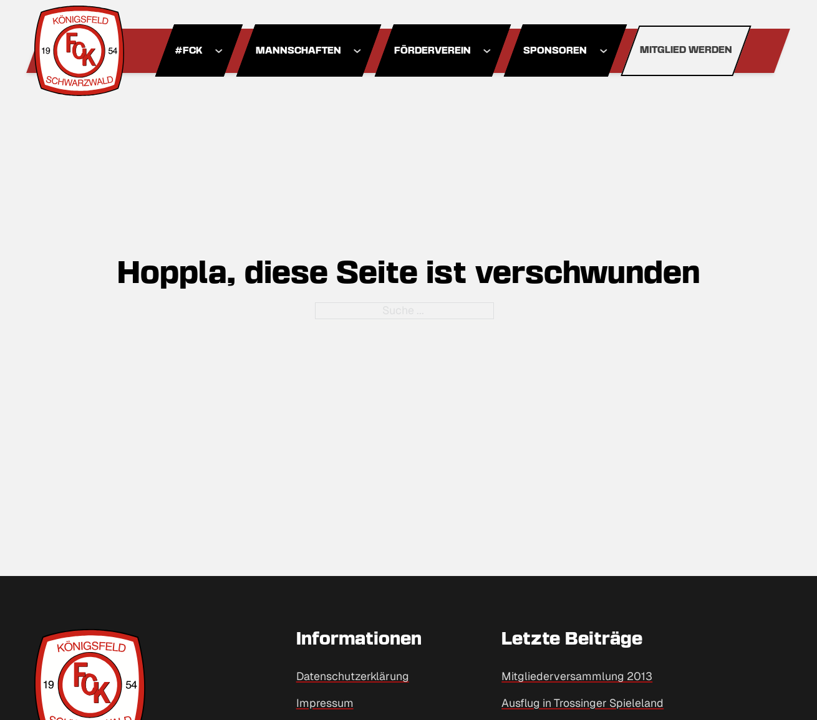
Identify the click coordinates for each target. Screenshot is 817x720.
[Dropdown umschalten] (219, 51)
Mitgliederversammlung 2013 (576, 676)
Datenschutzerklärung (352, 676)
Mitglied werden (686, 50)
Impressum (325, 703)
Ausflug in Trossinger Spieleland (582, 703)
